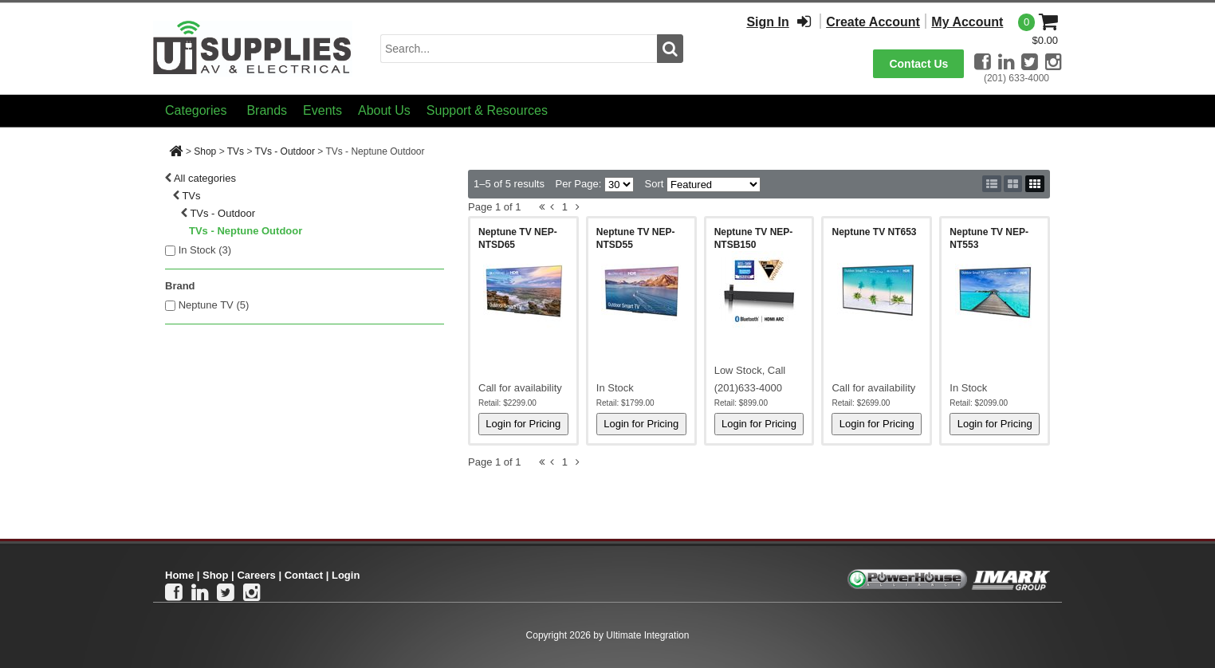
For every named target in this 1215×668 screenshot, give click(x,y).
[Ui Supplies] (252, 47)
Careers (256, 575)
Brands (266, 110)
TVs (235, 151)
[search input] (518, 48)
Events (322, 110)
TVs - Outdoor (285, 151)
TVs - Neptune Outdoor (245, 231)
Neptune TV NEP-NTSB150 (753, 238)
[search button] (670, 48)
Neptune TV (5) (214, 305)
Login (346, 575)
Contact (304, 575)
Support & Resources (487, 110)
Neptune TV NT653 (874, 232)
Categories (195, 110)
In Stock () (205, 250)
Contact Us (918, 63)
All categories (205, 178)
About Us (384, 110)
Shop (205, 151)
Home (179, 575)
